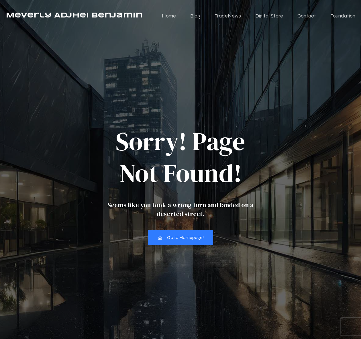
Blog (195, 16)
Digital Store (269, 16)
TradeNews (228, 16)
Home (169, 16)
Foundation (342, 16)
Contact (306, 16)
